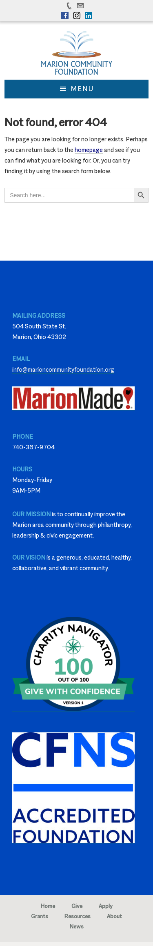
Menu (82, 89)
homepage (89, 150)
